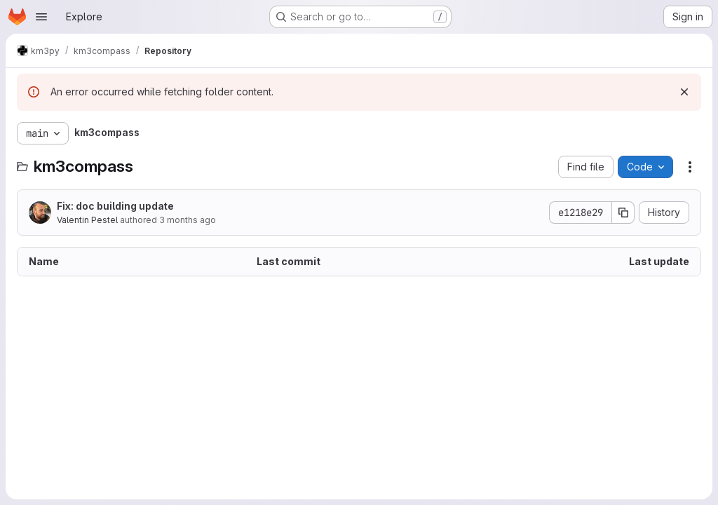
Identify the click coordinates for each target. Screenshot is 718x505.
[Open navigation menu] (41, 17)
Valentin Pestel (87, 220)
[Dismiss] (684, 91)
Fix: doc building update (115, 206)
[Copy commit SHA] (623, 212)
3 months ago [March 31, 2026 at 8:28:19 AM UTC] (187, 220)
